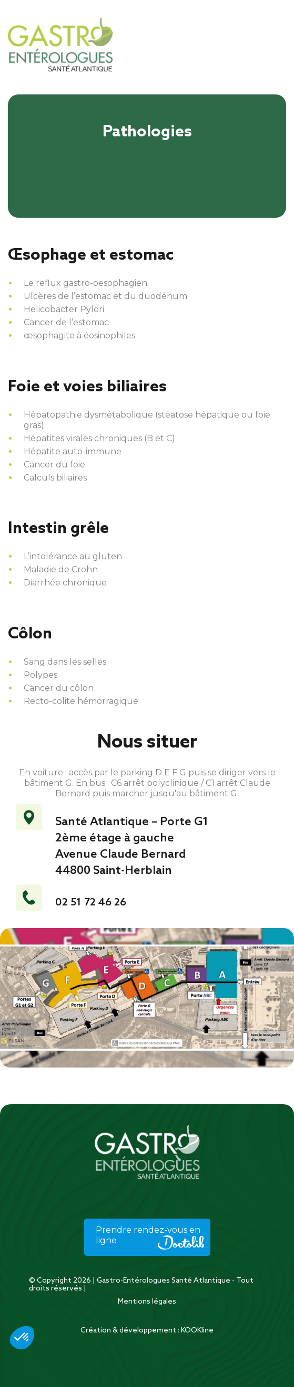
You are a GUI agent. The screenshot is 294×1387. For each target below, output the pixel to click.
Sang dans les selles (65, 662)
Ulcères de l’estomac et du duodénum (105, 296)
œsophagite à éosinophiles (79, 335)
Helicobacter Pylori (64, 309)
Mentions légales (147, 1302)
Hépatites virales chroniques (83, 438)
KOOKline (197, 1330)
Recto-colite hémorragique (81, 701)
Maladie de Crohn (61, 569)
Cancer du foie (54, 465)
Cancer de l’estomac (66, 322)
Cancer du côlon (59, 688)
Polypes (40, 675)
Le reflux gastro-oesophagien (85, 283)
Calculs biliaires (55, 478)
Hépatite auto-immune (72, 451)
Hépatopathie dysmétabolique (88, 415)
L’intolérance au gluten (73, 556)
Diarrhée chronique (65, 583)
